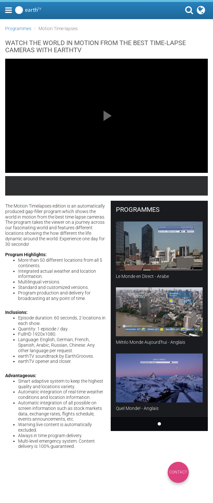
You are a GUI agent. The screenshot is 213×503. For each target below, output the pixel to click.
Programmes (18, 28)
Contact (178, 472)
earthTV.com (179, 186)
